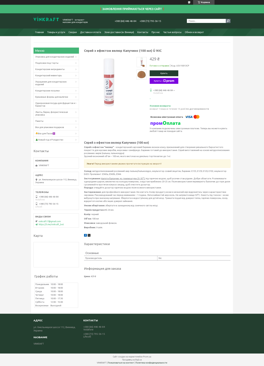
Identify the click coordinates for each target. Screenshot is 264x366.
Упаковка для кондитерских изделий (54, 56)
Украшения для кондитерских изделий (51, 83)
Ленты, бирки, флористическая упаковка (51, 113)
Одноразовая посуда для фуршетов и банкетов (55, 104)
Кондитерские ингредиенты (50, 69)
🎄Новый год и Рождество (49, 139)
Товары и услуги (56, 32)
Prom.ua (147, 357)
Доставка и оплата (90, 32)
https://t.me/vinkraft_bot (51, 224)
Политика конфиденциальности (151, 363)
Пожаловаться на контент (121, 363)
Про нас (156, 32)
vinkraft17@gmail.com (50, 221)
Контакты (142, 32)
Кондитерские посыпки (47, 90)
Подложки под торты (46, 63)
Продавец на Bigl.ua (132, 360)
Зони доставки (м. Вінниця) (119, 32)
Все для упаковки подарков (49, 127)
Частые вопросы (172, 32)
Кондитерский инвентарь (48, 75)
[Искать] (228, 21)
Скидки (73, 32)
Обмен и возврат (194, 32)
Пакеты (39, 121)
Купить (164, 73)
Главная (39, 32)
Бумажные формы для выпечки (51, 97)
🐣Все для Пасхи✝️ (45, 133)
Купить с (164, 80)
